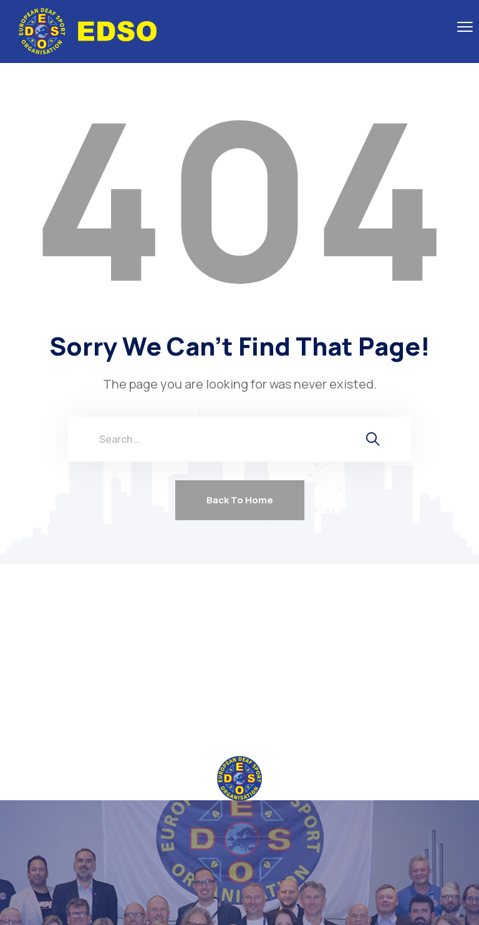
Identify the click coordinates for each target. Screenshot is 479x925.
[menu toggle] (465, 26)
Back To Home (239, 499)
